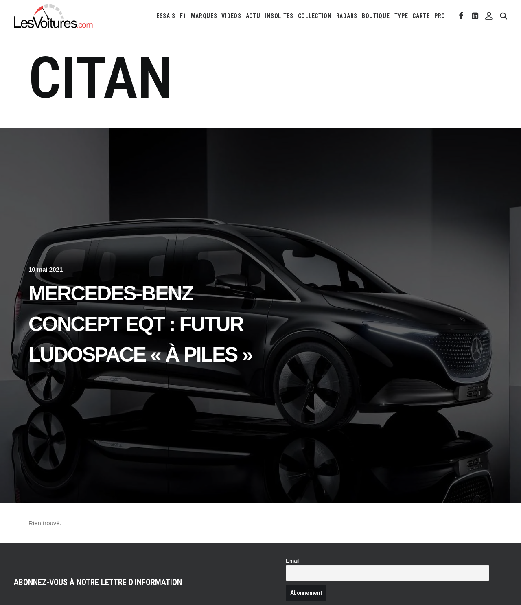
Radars (346, 16)
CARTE (421, 16)
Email (293, 561)
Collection (315, 16)
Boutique (376, 16)
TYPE (401, 16)
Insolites (279, 16)
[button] (461, 16)
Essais (165, 16)
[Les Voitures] (53, 16)
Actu (253, 16)
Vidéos (231, 16)
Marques (204, 16)
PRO (439, 16)
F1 (183, 16)
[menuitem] (166, 16)
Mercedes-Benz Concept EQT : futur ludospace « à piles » (140, 324)
